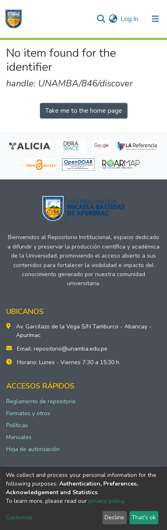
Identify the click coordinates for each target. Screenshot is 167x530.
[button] (113, 19)
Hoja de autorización (33, 449)
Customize (19, 517)
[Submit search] (101, 19)
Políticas (17, 425)
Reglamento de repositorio (41, 401)
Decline (114, 517)
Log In (130, 18)
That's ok (144, 517)
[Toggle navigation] (155, 19)
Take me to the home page (83, 110)
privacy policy (105, 501)
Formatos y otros (28, 413)
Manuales (19, 437)
